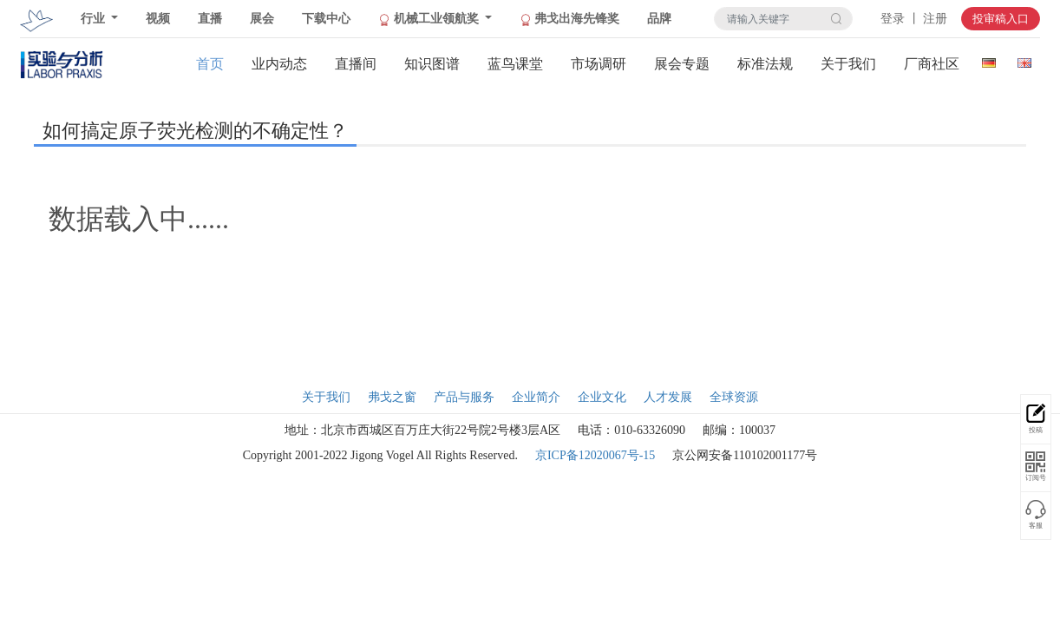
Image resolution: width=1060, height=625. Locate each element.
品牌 (659, 18)
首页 (210, 63)
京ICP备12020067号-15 (595, 455)
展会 (262, 18)
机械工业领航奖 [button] (429, 19)
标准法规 (765, 63)
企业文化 (602, 397)
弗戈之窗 (392, 397)
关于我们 (848, 63)
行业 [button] (94, 18)
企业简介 (536, 397)
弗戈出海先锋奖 (570, 19)
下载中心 (326, 18)
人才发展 (668, 397)
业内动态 (279, 63)
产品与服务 (464, 397)
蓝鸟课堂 (515, 63)
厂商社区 (931, 63)
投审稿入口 (1000, 18)
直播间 (355, 63)
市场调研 (598, 63)
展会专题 (682, 63)
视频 (158, 18)
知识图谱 (432, 63)
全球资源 (734, 397)
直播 (210, 18)
